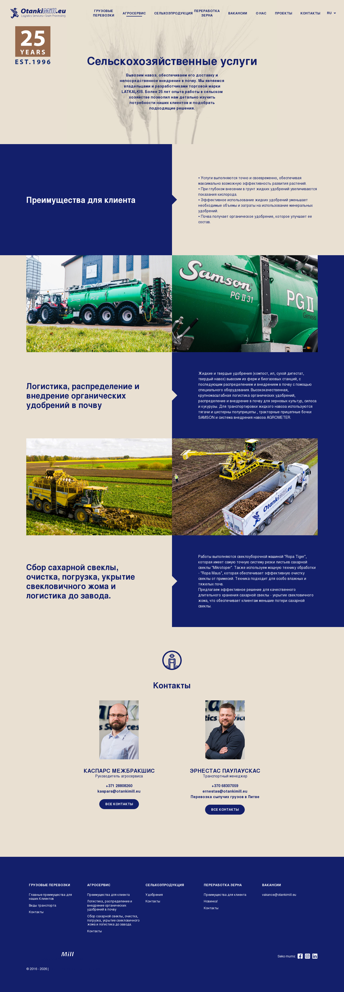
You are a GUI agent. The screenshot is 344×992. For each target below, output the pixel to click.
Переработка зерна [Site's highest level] (223, 884)
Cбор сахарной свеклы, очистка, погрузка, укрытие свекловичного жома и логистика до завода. (113, 920)
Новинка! (211, 901)
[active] (134, 13)
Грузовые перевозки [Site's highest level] (49, 884)
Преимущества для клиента (108, 894)
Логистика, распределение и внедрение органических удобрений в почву (109, 905)
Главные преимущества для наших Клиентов (50, 896)
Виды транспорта (42, 905)
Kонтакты (36, 912)
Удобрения (154, 894)
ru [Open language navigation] (331, 12)
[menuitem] (103, 13)
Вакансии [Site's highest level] (271, 884)
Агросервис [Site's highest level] (98, 884)
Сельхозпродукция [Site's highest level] (164, 884)
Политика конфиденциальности (76, 968)
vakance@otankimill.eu (279, 894)
